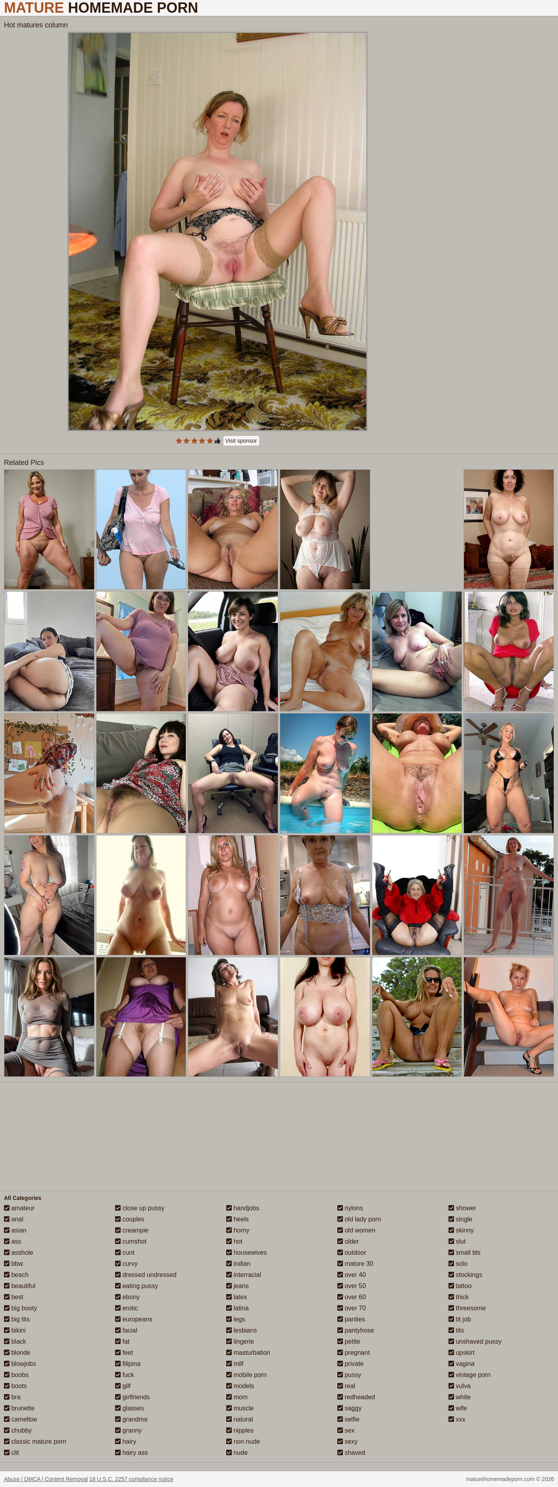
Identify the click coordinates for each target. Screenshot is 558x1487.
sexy (347, 1441)
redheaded (356, 1397)
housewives (246, 1252)
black (15, 1341)
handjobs (242, 1208)
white (459, 1397)
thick (458, 1297)
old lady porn (359, 1219)
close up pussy (139, 1208)
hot (234, 1241)
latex (236, 1297)
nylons (350, 1208)
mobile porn (246, 1374)
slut (457, 1241)
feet (124, 1352)
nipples (240, 1430)
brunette (19, 1408)
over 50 (351, 1286)
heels (237, 1219)
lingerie (240, 1341)
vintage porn (469, 1374)
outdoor (351, 1252)
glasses (129, 1408)
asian (15, 1230)
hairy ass (131, 1452)
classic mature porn (35, 1441)
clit (11, 1452)
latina (237, 1308)
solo (458, 1263)
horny (237, 1230)
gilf (123, 1386)
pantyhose (355, 1330)
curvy (126, 1263)
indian (238, 1263)
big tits (17, 1319)
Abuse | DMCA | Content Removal (46, 1479)
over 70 (351, 1308)
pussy (349, 1374)
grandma (131, 1419)
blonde (17, 1352)
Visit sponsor (241, 441)
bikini (15, 1330)
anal (13, 1219)
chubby (18, 1430)
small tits (464, 1252)
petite (348, 1341)
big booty (20, 1308)
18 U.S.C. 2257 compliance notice (131, 1479)
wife (457, 1408)
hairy (125, 1441)
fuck (124, 1374)
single (460, 1219)
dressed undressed (146, 1274)
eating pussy (136, 1286)
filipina (127, 1363)
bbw (13, 1263)
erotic (126, 1308)
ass (12, 1241)
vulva (459, 1386)
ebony (127, 1297)
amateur (19, 1208)
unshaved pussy (475, 1341)
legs (235, 1319)
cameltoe (20, 1419)
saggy (349, 1408)
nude (237, 1452)
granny (128, 1430)
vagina (461, 1363)
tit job (459, 1319)
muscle (240, 1408)
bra (12, 1397)
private (350, 1363)
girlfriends (132, 1397)
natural (239, 1419)
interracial (243, 1274)
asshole (18, 1252)
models (240, 1386)
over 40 (351, 1274)
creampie (131, 1230)
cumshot (130, 1241)
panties (351, 1319)
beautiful (19, 1286)
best (13, 1297)
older (348, 1241)
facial (126, 1330)
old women (356, 1230)
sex (345, 1430)
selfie (348, 1419)
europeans (133, 1319)
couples (129, 1219)
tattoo (459, 1286)
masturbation (248, 1352)
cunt (125, 1252)
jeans (237, 1286)
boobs (16, 1374)
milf (234, 1363)
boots (15, 1386)
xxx (456, 1419)
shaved (351, 1452)
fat (122, 1341)
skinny (461, 1230)
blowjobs (20, 1363)
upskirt (461, 1352)
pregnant (353, 1352)
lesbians (241, 1330)
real (346, 1386)
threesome (467, 1308)
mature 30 (355, 1263)
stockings (465, 1274)
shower (462, 1208)
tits (456, 1330)
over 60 (351, 1297)
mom (237, 1397)
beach (16, 1274)
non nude (243, 1441)
